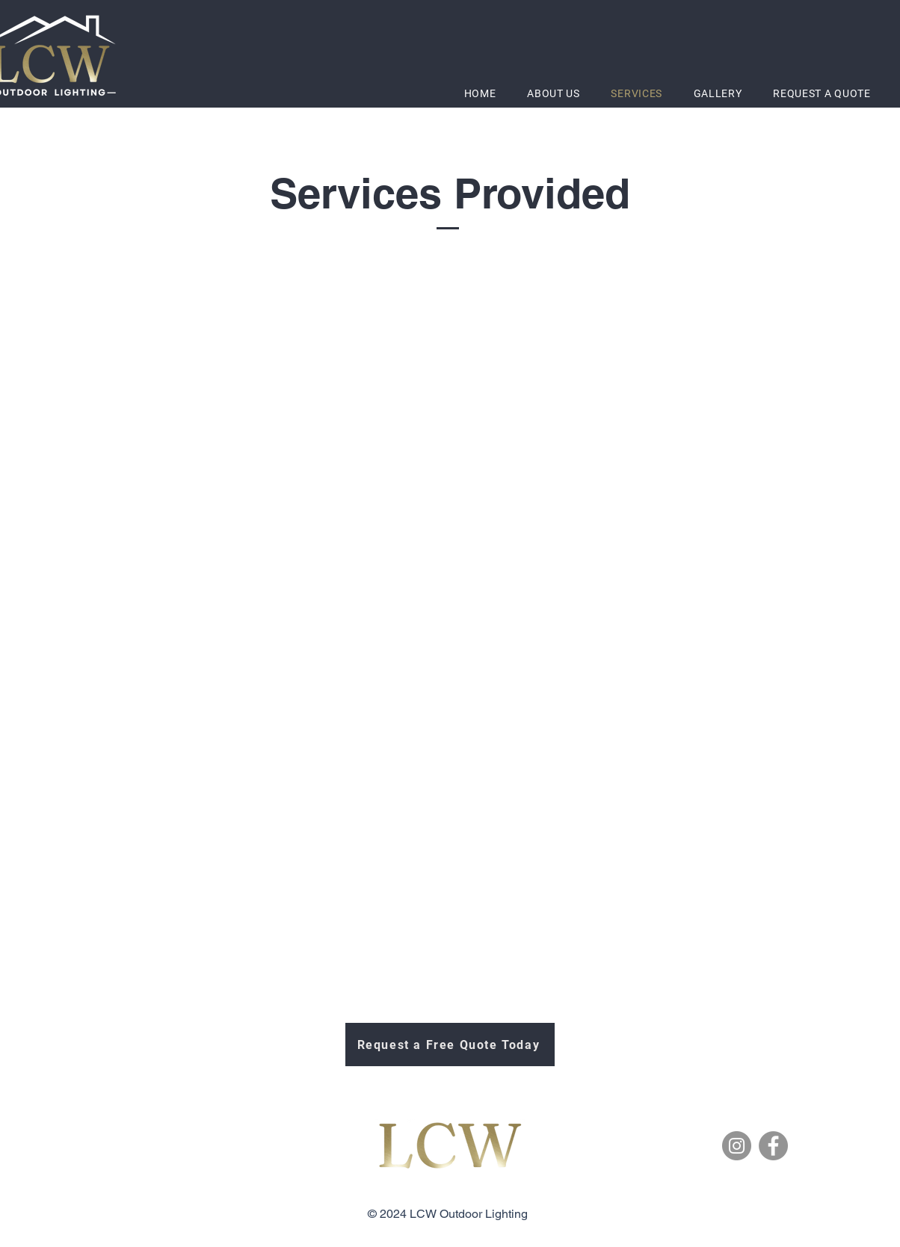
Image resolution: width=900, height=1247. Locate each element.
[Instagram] (736, 1145)
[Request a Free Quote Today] (450, 1044)
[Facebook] (773, 1145)
